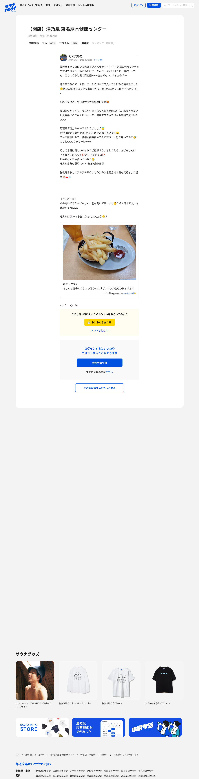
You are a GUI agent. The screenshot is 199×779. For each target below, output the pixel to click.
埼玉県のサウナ (94, 775)
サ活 (48, 5)
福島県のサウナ (145, 770)
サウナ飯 (98, 60)
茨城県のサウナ (43, 775)
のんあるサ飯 (128, 293)
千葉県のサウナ (111, 775)
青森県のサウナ (60, 770)
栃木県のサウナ (60, 775)
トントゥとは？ (99, 330)
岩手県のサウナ (77, 770)
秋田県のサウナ (111, 770)
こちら (109, 372)
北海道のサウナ (43, 770)
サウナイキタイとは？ (31, 5)
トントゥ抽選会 (86, 5)
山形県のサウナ (128, 770)
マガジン (58, 5)
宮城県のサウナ (94, 770)
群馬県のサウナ (77, 775)
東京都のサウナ (128, 775)
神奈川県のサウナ (146, 775)
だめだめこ (75, 56)
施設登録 (70, 5)
